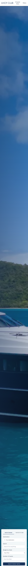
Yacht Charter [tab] (8, 532)
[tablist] (14, 532)
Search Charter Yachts (14, 564)
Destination (6, 537)
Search (5, 543)
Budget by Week (7, 550)
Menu (24, 3)
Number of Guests (8, 556)
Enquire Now (17, 3)
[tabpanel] (14, 550)
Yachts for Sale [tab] (19, 532)
